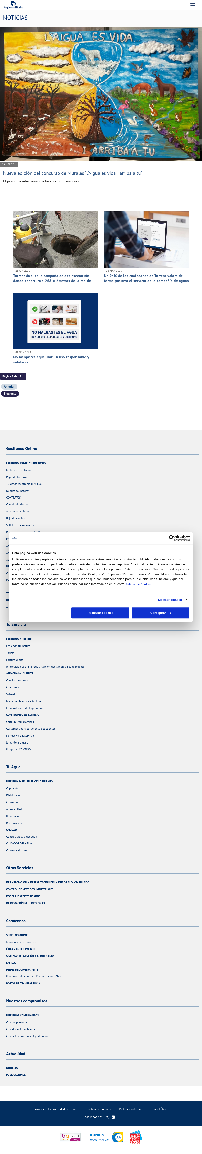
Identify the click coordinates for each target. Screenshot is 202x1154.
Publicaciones (16, 1075)
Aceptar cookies (161, 613)
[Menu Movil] (192, 5)
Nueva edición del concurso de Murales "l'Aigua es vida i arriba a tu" (72, 173)
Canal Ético (160, 1109)
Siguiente (10, 393)
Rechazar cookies (41, 613)
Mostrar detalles (170, 599)
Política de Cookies (138, 584)
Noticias (12, 1068)
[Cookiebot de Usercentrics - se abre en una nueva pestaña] (172, 538)
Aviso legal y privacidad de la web (56, 1109)
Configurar (101, 613)
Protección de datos (131, 1109)
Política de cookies (99, 1109)
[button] (13, 376)
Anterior (9, 386)
